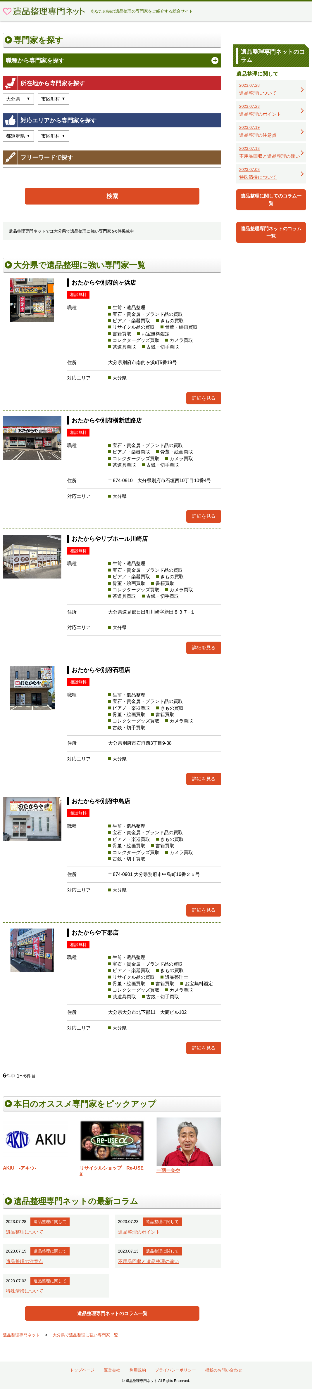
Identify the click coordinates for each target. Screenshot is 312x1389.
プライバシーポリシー (175, 1370)
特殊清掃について (24, 1290)
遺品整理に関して (50, 1221)
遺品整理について (24, 1231)
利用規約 (138, 1370)
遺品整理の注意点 (24, 1261)
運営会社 (112, 1370)
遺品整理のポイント (139, 1231)
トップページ (82, 1370)
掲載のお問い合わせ (223, 1370)
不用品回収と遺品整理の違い (148, 1261)
